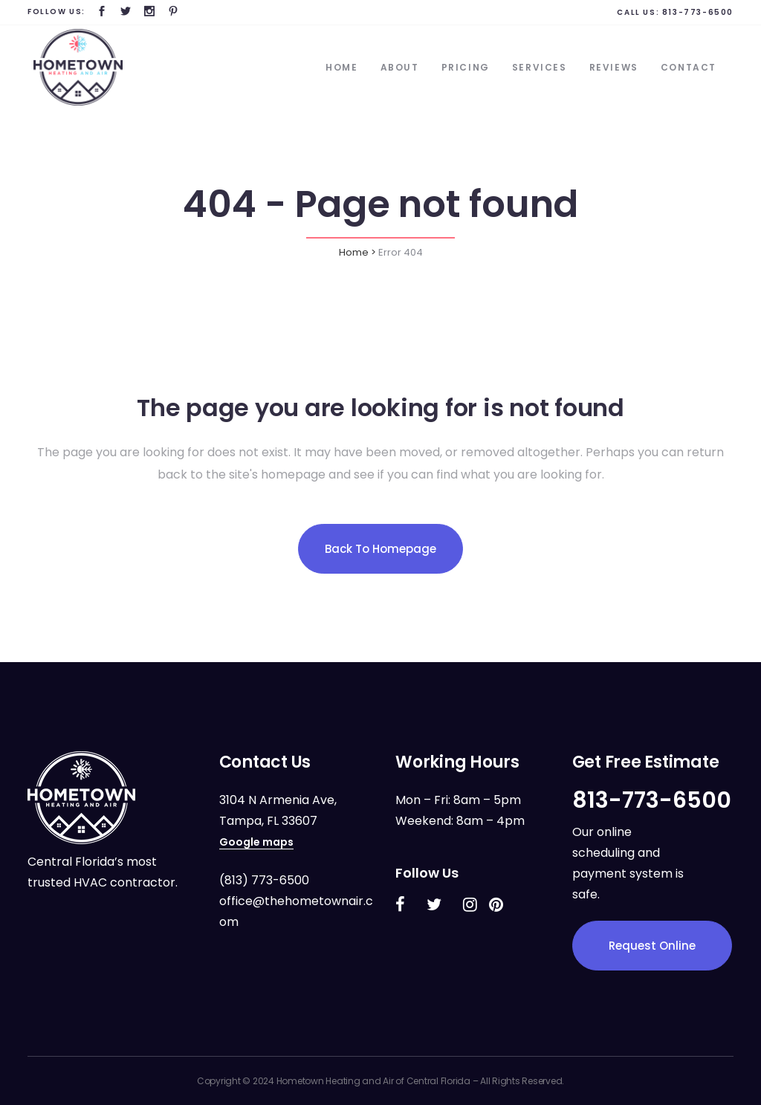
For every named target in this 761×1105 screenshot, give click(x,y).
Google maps (256, 842)
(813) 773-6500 (264, 880)
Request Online (652, 945)
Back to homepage (380, 549)
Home (354, 252)
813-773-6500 (698, 12)
